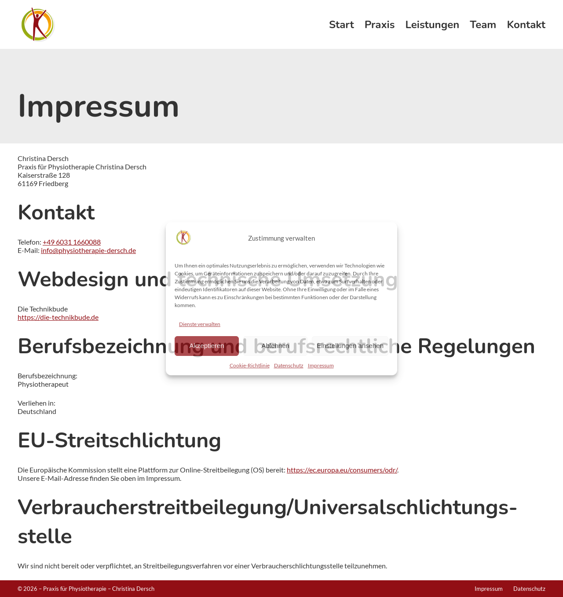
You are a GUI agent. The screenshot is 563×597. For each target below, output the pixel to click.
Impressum (321, 365)
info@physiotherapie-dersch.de (88, 250)
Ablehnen (275, 345)
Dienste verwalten (199, 324)
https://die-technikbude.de (58, 317)
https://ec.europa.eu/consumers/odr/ (342, 469)
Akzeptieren (206, 345)
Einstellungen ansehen (350, 345)
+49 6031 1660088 (72, 242)
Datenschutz (288, 365)
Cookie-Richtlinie (250, 365)
